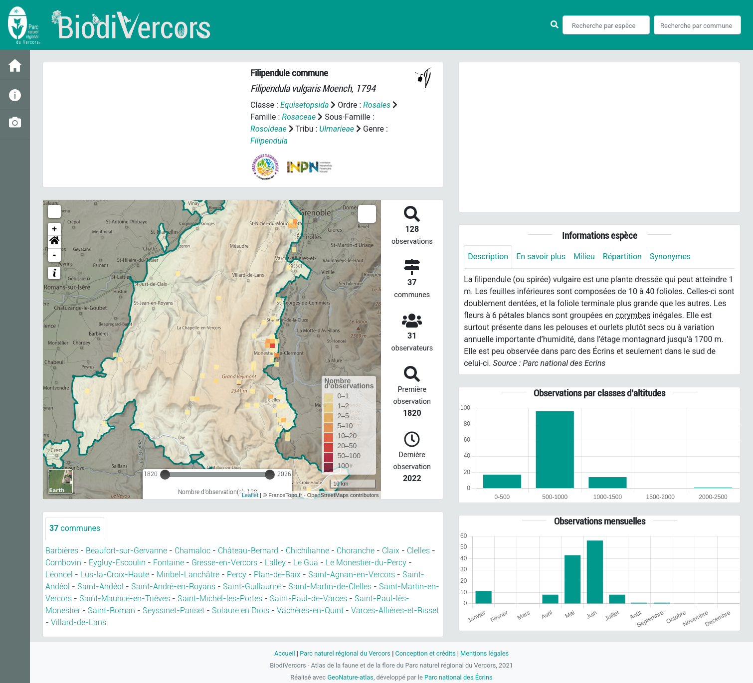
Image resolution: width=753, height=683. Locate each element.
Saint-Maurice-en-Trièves (124, 598)
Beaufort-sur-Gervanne (126, 550)
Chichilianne (307, 550)
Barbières (61, 550)
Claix (390, 550)
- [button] (54, 255)
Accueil (284, 653)
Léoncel (59, 574)
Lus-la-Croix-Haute (114, 574)
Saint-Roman (111, 610)
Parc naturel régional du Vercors (345, 653)
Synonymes (670, 256)
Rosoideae (268, 129)
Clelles (418, 550)
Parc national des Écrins (458, 677)
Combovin (63, 562)
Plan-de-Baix (277, 574)
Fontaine (168, 562)
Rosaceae (299, 117)
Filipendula (269, 141)
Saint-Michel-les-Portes (220, 598)
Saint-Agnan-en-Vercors (351, 574)
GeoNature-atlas (350, 677)
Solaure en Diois (240, 610)
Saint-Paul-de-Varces (308, 598)
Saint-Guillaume (252, 586)
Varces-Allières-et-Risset (395, 610)
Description (488, 256)
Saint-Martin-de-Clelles (330, 586)
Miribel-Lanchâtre (188, 574)
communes (74, 528)
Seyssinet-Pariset (173, 610)
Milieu (584, 256)
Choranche (356, 550)
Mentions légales (484, 653)
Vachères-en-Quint (310, 610)
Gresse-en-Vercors (224, 562)
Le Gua (305, 562)
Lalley (275, 562)
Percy (236, 574)
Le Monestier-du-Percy (366, 562)
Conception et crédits (425, 653)
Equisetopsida (304, 105)
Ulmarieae (336, 129)
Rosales (376, 105)
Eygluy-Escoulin (117, 562)
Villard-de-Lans (78, 622)
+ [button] (54, 229)
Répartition (622, 256)
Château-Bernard (248, 550)
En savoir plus (540, 256)
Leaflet (250, 495)
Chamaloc (192, 550)
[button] (54, 242)
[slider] (165, 475)
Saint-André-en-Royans (173, 586)
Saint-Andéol (100, 586)
